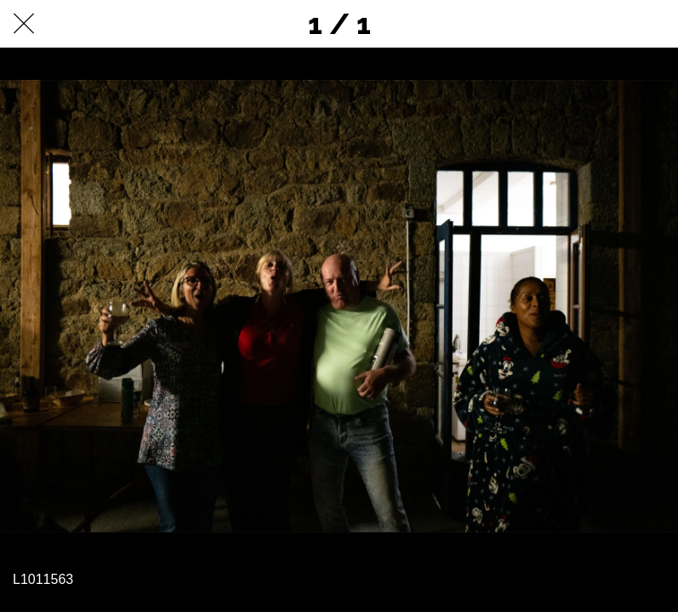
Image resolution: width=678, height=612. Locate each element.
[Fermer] (24, 24)
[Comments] (654, 23)
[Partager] (610, 23)
